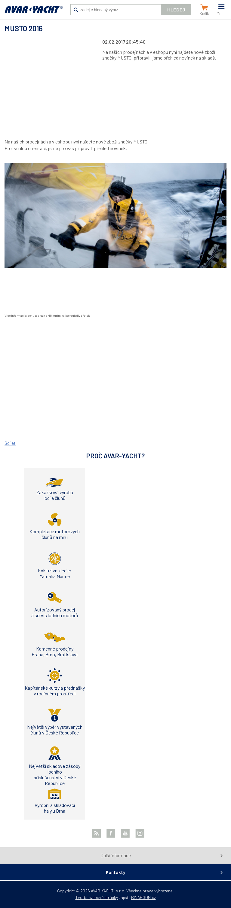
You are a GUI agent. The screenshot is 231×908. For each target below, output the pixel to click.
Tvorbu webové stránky (96, 897)
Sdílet (10, 443)
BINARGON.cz (143, 897)
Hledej (176, 9)
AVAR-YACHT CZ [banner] (34, 12)
